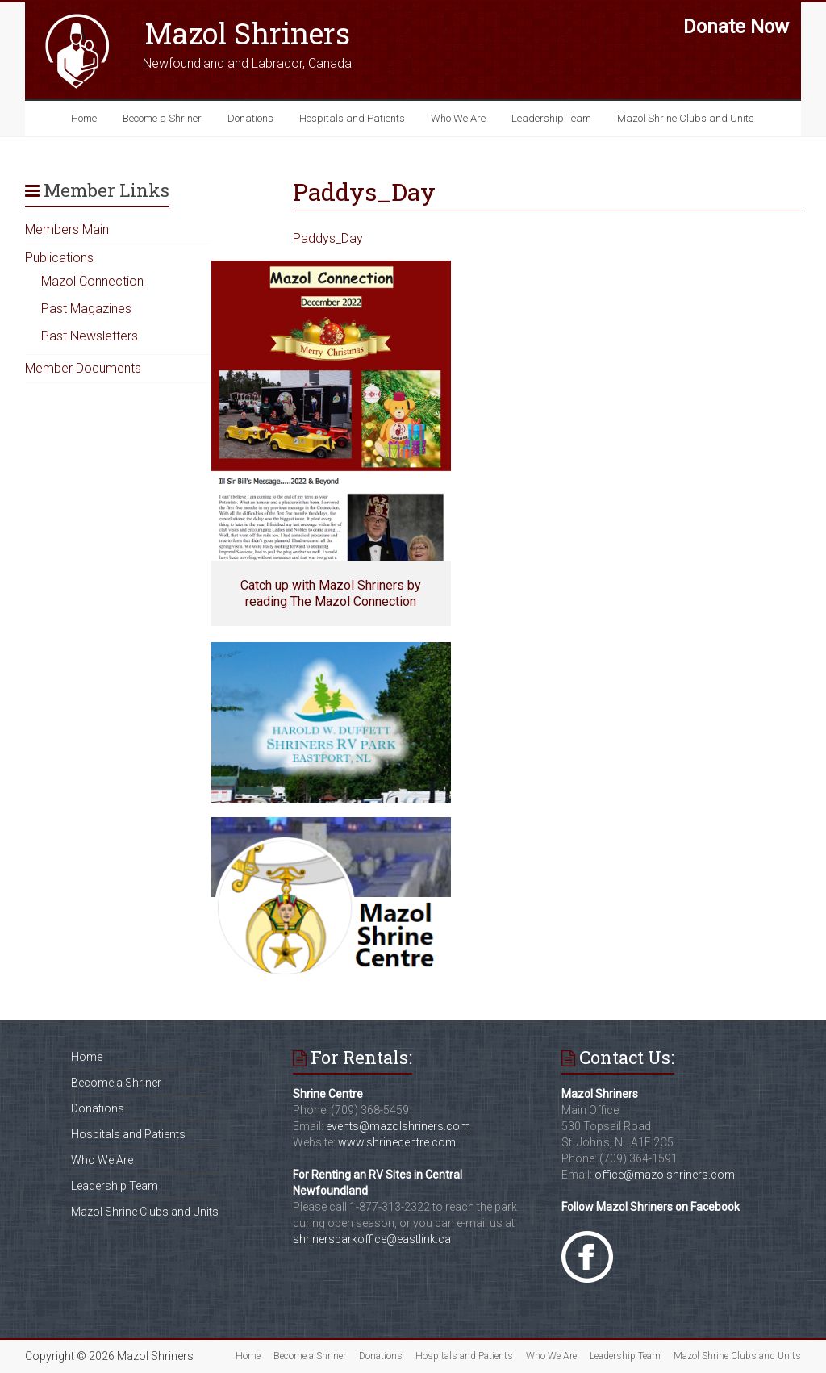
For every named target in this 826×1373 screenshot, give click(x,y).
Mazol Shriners (247, 33)
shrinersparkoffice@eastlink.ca (372, 1239)
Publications (59, 257)
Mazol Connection (92, 281)
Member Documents (83, 368)
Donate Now (736, 26)
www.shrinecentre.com (397, 1142)
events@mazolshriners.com (398, 1126)
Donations (250, 118)
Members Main (67, 229)
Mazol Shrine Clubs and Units (685, 118)
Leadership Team (551, 118)
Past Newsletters (89, 336)
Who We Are (458, 118)
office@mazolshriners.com (664, 1174)
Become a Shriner (162, 118)
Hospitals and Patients (352, 118)
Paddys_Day (328, 238)
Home (84, 118)
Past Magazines (86, 308)
